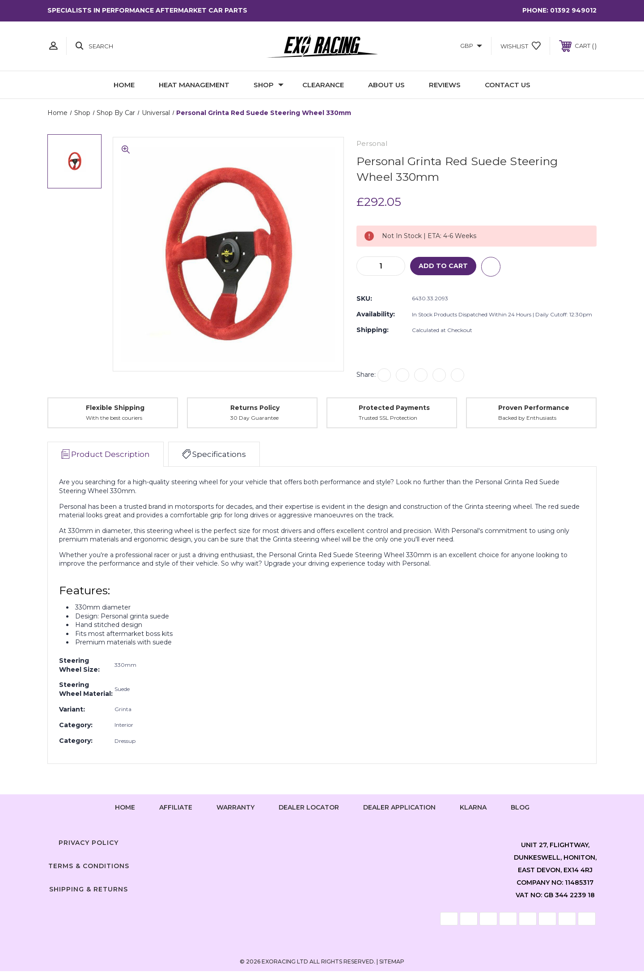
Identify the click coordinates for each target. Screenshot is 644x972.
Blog (520, 808)
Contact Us (507, 85)
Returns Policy (255, 408)
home (125, 808)
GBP (471, 45)
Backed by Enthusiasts (527, 418)
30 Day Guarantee (254, 418)
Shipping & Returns (88, 890)
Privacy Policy (89, 844)
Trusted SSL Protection (388, 418)
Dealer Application (399, 808)
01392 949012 (573, 10)
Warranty (235, 808)
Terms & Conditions (88, 866)
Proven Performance (533, 408)
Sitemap (391, 962)
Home (124, 85)
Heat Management (194, 85)
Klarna (473, 808)
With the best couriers (114, 418)
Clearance (323, 85)
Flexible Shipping (115, 408)
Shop (269, 85)
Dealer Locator (309, 808)
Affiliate (175, 808)
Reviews (445, 85)
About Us (386, 85)
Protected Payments (394, 408)
